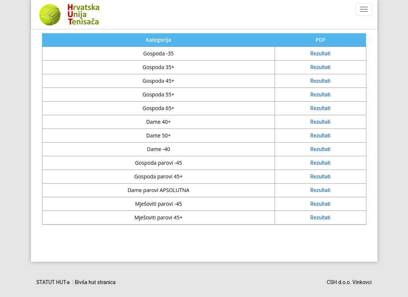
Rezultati (320, 54)
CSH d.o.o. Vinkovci (349, 282)
